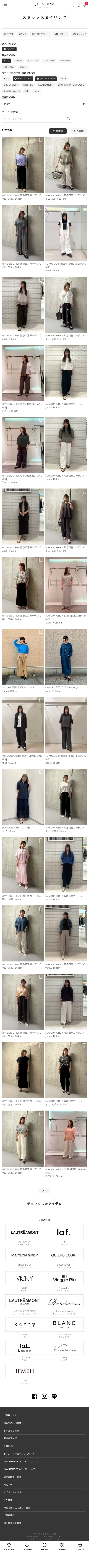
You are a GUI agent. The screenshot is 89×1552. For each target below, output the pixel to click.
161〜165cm (65, 61)
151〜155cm (32, 61)
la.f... (27, 91)
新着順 (59, 131)
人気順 (80, 131)
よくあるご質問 (11, 1430)
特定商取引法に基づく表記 (17, 1507)
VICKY (63, 79)
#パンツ (23, 34)
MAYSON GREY (23, 79)
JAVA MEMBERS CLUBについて (19, 1469)
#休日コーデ (61, 34)
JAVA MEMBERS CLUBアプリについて (23, 1461)
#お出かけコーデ (40, 34)
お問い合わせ (10, 1445)
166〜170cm (9, 67)
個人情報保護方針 (12, 1522)
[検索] (69, 119)
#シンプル (9, 49)
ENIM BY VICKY (11, 85)
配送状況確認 (10, 1438)
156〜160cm (49, 61)
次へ (44, 1190)
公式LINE (8, 1484)
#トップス (8, 34)
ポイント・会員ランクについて (19, 1453)
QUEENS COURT (46, 79)
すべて (6, 61)
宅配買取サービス (12, 1476)
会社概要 (8, 1499)
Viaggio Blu (28, 85)
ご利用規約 (9, 1515)
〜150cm (18, 61)
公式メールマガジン (13, 1492)
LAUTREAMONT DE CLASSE (71, 85)
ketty (37, 91)
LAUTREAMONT (45, 85)
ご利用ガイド (10, 1415)
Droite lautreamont (12, 91)
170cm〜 (23, 67)
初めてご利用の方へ (13, 1422)
